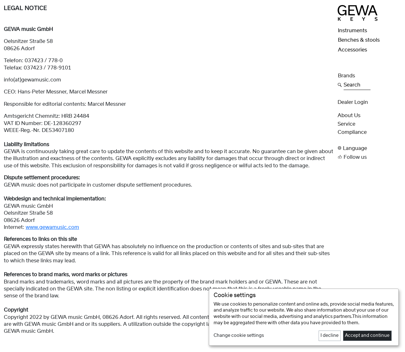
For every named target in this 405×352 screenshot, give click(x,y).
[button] (369, 148)
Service (346, 124)
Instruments (352, 30)
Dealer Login (353, 102)
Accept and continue (367, 335)
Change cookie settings (239, 335)
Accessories (352, 49)
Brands (346, 75)
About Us (349, 115)
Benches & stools (359, 40)
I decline (330, 335)
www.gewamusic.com (52, 227)
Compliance (352, 132)
